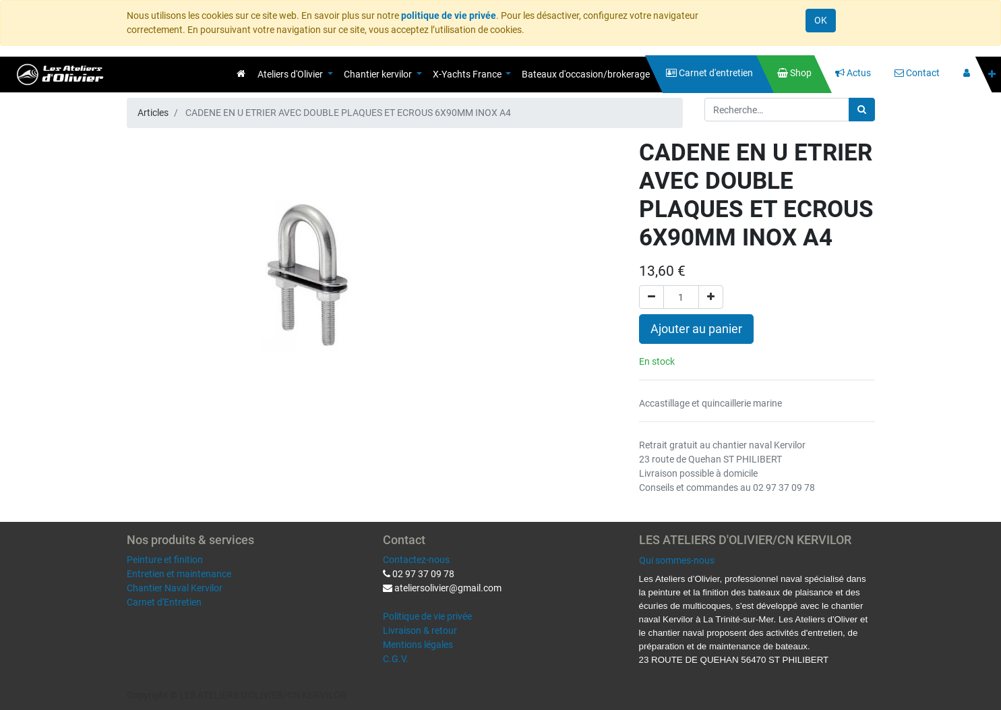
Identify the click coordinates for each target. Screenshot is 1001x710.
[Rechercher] (862, 109)
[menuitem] (241, 73)
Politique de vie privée (427, 616)
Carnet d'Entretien (164, 602)
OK (820, 20)
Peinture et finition (165, 559)
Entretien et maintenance (179, 573)
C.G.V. (395, 658)
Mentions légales (418, 644)
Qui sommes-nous (677, 560)
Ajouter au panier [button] (696, 329)
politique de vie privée (448, 15)
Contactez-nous (416, 559)
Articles (153, 112)
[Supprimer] (651, 297)
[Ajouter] (710, 297)
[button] (992, 74)
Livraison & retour (420, 630)
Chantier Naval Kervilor (174, 588)
